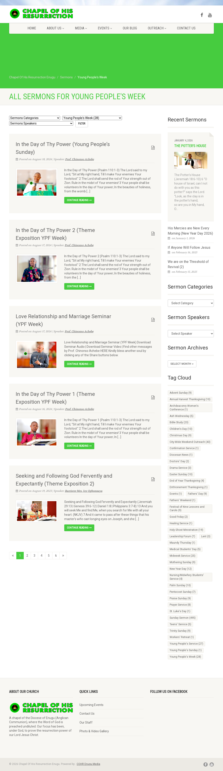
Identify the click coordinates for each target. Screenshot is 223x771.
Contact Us (186, 28)
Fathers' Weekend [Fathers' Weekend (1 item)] (182, 500)
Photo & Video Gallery (94, 731)
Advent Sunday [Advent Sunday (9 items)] (181, 392)
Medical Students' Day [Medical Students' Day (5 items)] (185, 549)
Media (81, 28)
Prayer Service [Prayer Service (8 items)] (180, 604)
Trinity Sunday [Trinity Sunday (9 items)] (180, 630)
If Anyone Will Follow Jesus (189, 247)
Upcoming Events (91, 705)
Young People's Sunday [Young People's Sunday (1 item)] (186, 650)
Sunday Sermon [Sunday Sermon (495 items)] (183, 617)
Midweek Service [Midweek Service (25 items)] (182, 555)
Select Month (182, 363)
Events (105, 28)
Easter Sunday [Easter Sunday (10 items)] (181, 474)
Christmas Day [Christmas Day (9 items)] (180, 435)
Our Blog (130, 28)
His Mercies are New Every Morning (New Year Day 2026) (190, 230)
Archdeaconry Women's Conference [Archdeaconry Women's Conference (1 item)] (184, 407)
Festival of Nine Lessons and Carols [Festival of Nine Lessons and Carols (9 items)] (187, 508)
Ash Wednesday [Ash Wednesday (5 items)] (181, 416)
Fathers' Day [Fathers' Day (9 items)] (197, 493)
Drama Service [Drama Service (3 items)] (180, 467)
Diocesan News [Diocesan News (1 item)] (181, 454)
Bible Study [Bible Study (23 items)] (179, 422)
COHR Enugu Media (88, 764)
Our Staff (86, 722)
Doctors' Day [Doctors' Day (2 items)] (179, 461)
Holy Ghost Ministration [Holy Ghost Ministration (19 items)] (186, 529)
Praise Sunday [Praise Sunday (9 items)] (180, 598)
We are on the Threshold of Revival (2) (188, 264)
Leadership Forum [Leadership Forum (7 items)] (182, 536)
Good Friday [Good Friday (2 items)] (179, 516)
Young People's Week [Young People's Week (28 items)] (185, 656)
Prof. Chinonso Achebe (79, 159)
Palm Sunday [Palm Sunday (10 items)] (180, 585)
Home (31, 28)
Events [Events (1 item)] (176, 493)
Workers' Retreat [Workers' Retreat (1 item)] (182, 637)
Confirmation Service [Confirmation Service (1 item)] (184, 448)
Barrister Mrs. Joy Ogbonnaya (83, 491)
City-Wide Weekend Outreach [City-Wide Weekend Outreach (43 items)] (190, 441)
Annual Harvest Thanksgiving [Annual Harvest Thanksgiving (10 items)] (190, 399)
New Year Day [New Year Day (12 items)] (181, 568)
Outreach (157, 28)
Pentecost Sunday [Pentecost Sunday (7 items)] (183, 591)
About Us (55, 28)
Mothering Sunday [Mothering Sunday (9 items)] (182, 562)
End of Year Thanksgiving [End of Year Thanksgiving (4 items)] (187, 480)
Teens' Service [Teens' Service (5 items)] (180, 624)
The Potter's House (190, 146)
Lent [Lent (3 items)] (205, 536)
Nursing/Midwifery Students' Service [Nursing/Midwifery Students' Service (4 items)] (187, 577)
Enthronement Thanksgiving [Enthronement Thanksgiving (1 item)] (189, 487)
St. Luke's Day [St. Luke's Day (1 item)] (180, 611)
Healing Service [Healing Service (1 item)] (181, 523)
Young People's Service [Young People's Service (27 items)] (186, 643)
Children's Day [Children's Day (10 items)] (181, 428)
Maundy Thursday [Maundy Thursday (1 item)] (182, 542)
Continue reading (79, 200)
